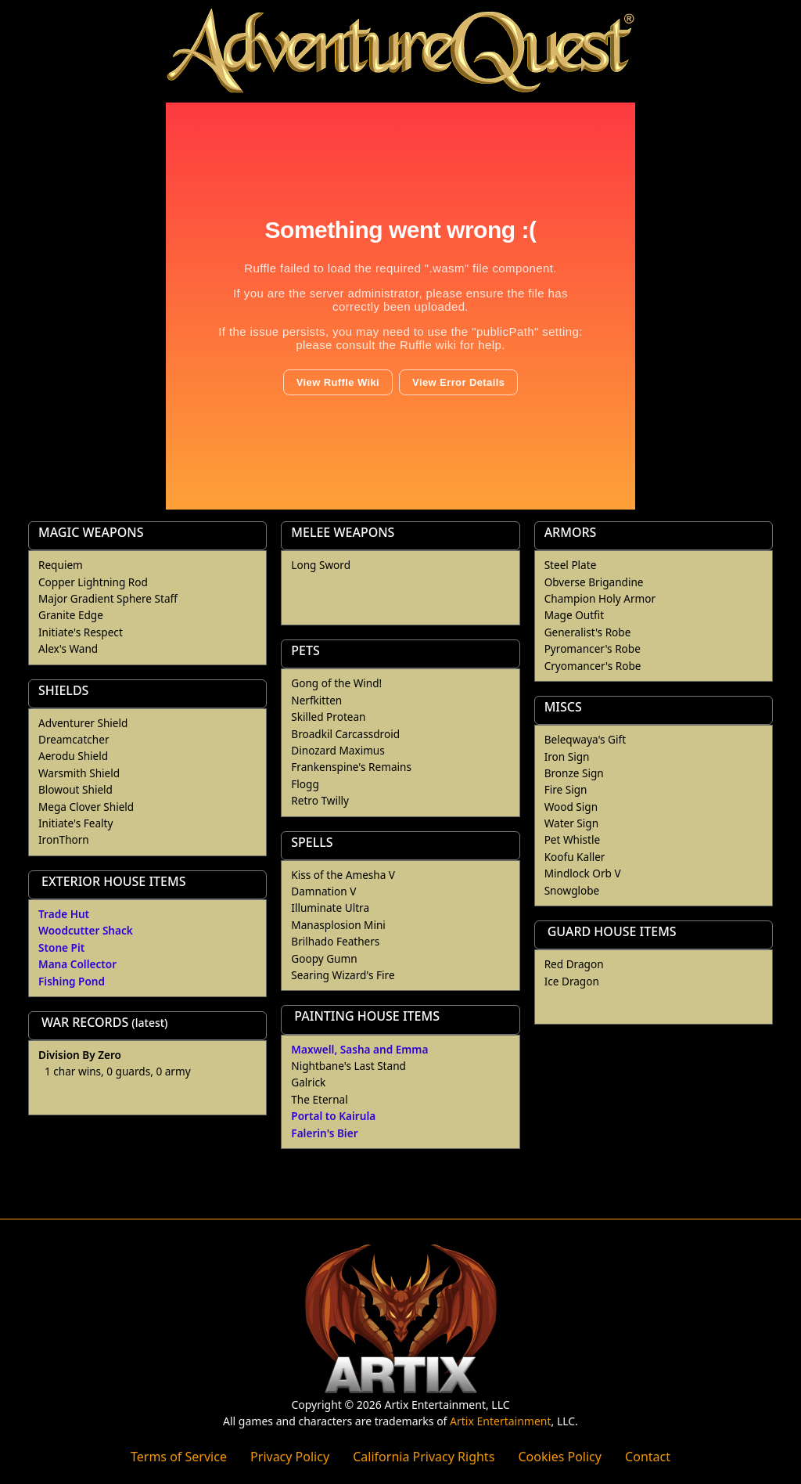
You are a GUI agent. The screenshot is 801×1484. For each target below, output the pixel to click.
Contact (647, 1456)
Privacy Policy (289, 1456)
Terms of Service (179, 1456)
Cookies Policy (559, 1456)
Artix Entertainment (500, 1421)
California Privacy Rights (423, 1456)
